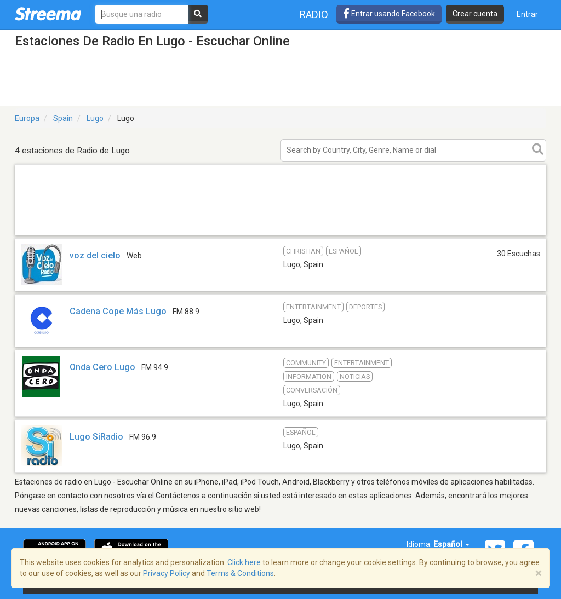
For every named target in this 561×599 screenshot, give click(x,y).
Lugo (95, 118)
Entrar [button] (527, 14)
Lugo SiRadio (96, 436)
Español (451, 544)
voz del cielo (95, 255)
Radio (314, 14)
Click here (244, 562)
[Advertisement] (280, 234)
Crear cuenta (475, 13)
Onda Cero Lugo (102, 367)
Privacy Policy (166, 573)
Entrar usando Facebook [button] (389, 13)
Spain (63, 118)
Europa (27, 118)
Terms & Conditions (240, 573)
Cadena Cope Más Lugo (118, 311)
